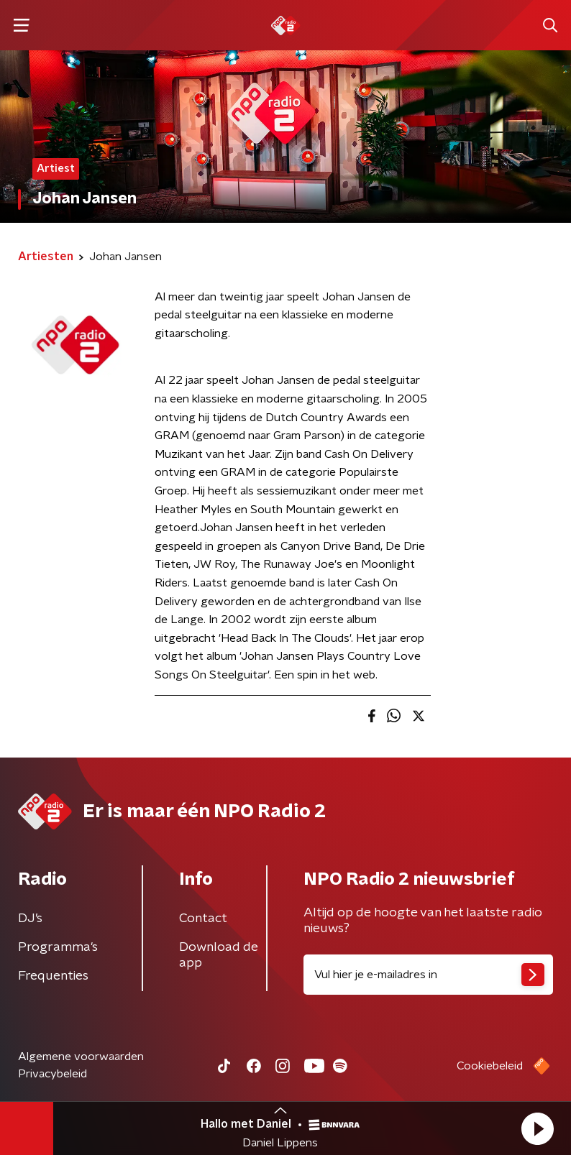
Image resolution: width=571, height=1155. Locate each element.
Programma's (58, 947)
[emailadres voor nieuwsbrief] (428, 974)
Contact (203, 918)
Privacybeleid (52, 1074)
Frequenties (53, 976)
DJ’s (30, 918)
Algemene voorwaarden (81, 1056)
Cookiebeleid (490, 1066)
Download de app (218, 955)
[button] (537, 1128)
